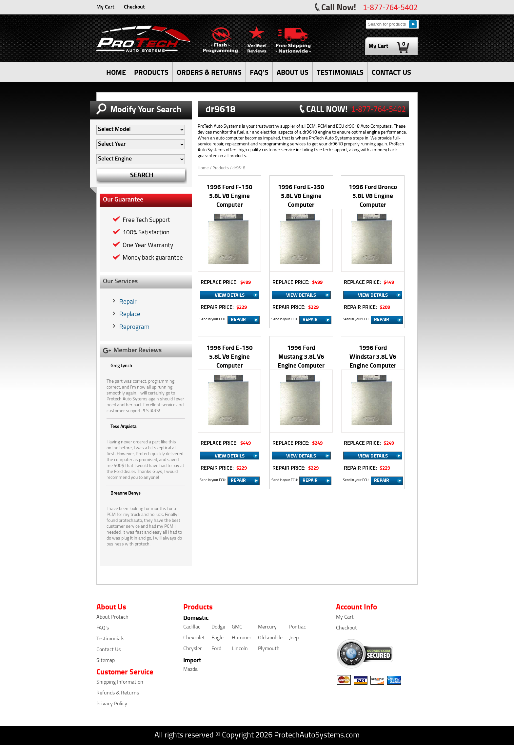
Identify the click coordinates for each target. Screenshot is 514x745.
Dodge (218, 627)
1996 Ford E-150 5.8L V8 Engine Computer (230, 356)
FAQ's (102, 628)
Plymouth (269, 648)
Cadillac (191, 627)
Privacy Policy (111, 704)
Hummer (241, 638)
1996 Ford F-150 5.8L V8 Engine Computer (229, 195)
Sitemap (105, 660)
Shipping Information (119, 682)
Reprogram (134, 327)
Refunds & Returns (117, 693)
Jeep (294, 638)
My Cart (105, 7)
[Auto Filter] (140, 130)
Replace (129, 314)
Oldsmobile (270, 638)
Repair (128, 302)
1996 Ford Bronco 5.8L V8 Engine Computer (373, 195)
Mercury (267, 627)
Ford (216, 648)
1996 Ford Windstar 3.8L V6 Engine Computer (372, 356)
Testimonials (110, 639)
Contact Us (108, 649)
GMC (237, 627)
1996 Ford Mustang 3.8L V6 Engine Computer (301, 356)
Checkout (134, 7)
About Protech (112, 617)
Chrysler (192, 648)
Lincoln (240, 648)
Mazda (190, 669)
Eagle (217, 638)
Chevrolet (194, 638)
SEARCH (141, 175)
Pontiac (297, 627)
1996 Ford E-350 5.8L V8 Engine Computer (301, 195)
